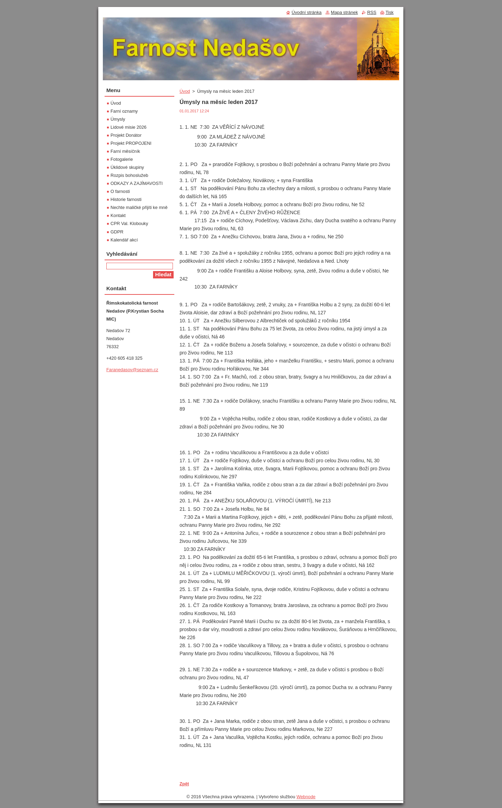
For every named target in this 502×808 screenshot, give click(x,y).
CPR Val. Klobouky (129, 223)
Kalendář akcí (124, 239)
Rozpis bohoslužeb (129, 175)
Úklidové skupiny (127, 167)
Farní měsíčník (125, 151)
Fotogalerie (122, 159)
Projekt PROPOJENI (131, 143)
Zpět (184, 783)
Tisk (390, 12)
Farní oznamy (124, 111)
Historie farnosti (126, 199)
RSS (371, 12)
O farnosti (120, 191)
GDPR (117, 231)
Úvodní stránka (306, 12)
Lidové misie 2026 (128, 127)
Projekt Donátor (126, 135)
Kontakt (118, 215)
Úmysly (118, 119)
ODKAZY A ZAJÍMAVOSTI (137, 183)
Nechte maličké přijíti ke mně (139, 207)
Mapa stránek (344, 12)
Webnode (305, 796)
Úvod (185, 91)
